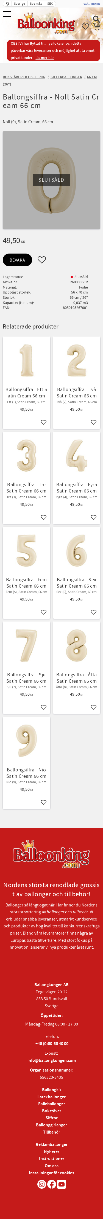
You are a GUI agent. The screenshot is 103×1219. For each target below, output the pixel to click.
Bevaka (17, 260)
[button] (7, 14)
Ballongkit (51, 1090)
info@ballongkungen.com (51, 1061)
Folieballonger (51, 1104)
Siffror (52, 1118)
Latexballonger (51, 1097)
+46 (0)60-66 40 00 (51, 1044)
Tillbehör (51, 1132)
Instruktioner (51, 1159)
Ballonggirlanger (51, 1125)
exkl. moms (91, 3)
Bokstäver (51, 1111)
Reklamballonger (52, 1145)
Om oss (52, 1166)
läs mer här (44, 57)
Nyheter (51, 1152)
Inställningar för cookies (51, 1173)
